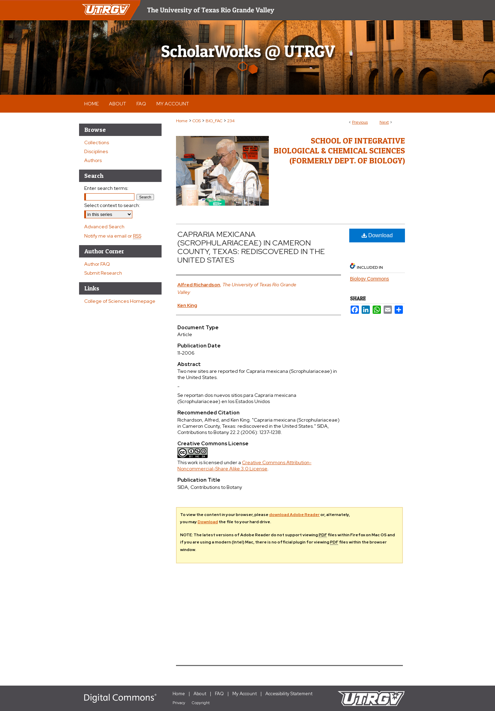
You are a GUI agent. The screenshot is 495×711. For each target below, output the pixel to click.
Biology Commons (369, 279)
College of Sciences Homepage (119, 301)
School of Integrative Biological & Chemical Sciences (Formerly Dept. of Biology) (339, 150)
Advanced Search (104, 226)
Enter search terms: (106, 188)
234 (230, 121)
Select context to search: (112, 205)
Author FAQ (97, 264)
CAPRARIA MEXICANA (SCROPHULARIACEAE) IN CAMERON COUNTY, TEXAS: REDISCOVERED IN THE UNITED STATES (251, 247)
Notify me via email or (112, 236)
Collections (96, 142)
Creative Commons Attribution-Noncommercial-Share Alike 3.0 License (244, 465)
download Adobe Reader (294, 514)
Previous (360, 122)
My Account (244, 694)
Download (377, 235)
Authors (93, 160)
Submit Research (103, 273)
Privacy (179, 702)
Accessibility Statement (288, 694)
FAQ (219, 694)
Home (182, 121)
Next (384, 122)
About (200, 694)
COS (196, 121)
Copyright (201, 702)
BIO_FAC (214, 121)
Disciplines (96, 151)
